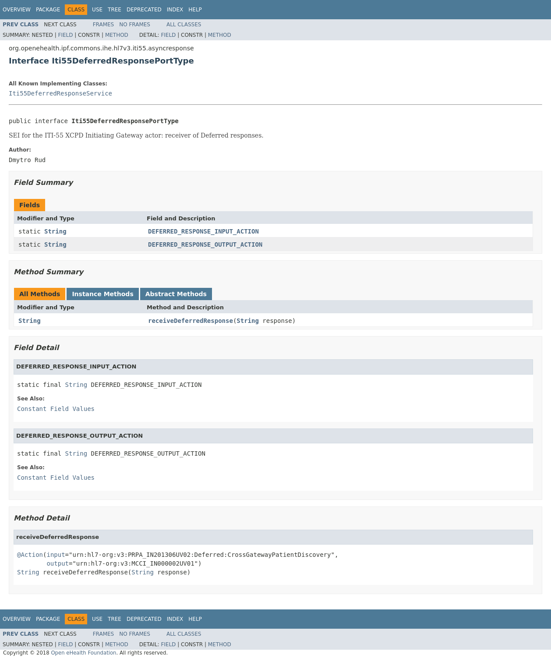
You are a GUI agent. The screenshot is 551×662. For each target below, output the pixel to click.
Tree (114, 10)
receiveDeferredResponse (190, 320)
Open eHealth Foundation (83, 653)
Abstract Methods (176, 293)
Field (65, 35)
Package (48, 10)
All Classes (183, 24)
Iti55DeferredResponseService (60, 93)
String (55, 231)
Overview (17, 10)
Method (116, 35)
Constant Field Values (56, 408)
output (57, 563)
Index (175, 10)
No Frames (134, 24)
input (55, 554)
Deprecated (144, 10)
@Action (30, 554)
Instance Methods (102, 293)
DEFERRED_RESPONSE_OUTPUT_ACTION (205, 244)
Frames (103, 24)
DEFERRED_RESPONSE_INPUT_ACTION (203, 231)
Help (195, 10)
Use (97, 10)
